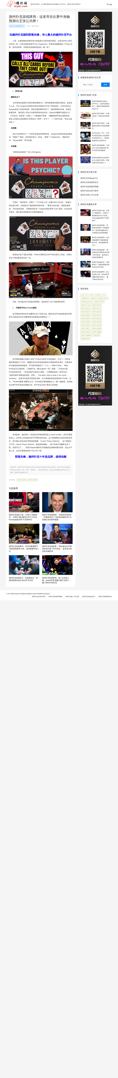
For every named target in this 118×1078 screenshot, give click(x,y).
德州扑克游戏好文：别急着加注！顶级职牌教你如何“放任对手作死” (100, 264)
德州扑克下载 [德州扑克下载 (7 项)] (99, 302)
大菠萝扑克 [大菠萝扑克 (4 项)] (85, 298)
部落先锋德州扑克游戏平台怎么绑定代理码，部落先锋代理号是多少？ (100, 160)
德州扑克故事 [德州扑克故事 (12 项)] (85, 315)
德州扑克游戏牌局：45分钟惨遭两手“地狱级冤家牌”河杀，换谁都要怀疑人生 (24, 548)
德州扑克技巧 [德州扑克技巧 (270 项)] (85, 312)
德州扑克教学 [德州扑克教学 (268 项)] (96, 315)
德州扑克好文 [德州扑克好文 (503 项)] (85, 308)
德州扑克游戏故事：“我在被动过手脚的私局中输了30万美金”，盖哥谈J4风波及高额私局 (57, 548)
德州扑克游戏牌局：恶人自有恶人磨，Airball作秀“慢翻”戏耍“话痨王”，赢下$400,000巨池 (56, 580)
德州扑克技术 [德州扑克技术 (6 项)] (96, 312)
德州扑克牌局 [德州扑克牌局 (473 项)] (85, 325)
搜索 (105, 85)
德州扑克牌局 (32, 480)
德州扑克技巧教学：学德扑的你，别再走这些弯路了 (100, 116)
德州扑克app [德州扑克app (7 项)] (103, 298)
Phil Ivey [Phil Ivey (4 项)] (84, 295)
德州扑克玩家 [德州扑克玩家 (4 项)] (96, 325)
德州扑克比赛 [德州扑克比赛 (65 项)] (96, 318)
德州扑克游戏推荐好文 (17, 26)
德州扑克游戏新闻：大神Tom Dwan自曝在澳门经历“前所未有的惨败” (100, 147)
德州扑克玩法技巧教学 (89, 191)
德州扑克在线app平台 (89, 178)
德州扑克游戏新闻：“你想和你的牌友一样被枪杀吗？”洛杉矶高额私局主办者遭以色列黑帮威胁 (57, 517)
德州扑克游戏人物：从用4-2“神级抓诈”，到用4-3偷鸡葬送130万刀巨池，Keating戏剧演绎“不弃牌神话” (24, 517)
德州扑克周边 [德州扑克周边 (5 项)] (96, 305)
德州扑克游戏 (21, 480)
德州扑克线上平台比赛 (89, 195)
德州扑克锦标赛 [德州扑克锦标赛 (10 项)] (86, 335)
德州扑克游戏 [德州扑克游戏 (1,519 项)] (96, 322)
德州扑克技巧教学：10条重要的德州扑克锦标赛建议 (101, 125)
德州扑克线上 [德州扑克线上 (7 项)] (85, 328)
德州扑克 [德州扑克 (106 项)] (94, 298)
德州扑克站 (35, 26)
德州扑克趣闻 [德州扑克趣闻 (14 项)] (96, 332)
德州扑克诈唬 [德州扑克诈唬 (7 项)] (85, 332)
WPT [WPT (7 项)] (92, 295)
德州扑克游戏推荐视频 (89, 187)
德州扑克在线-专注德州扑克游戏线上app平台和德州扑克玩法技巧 (30, 594)
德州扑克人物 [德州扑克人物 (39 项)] (85, 305)
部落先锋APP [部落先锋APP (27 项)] (85, 339)
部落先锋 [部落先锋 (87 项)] (97, 335)
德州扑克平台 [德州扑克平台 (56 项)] (96, 308)
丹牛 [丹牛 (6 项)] (104, 295)
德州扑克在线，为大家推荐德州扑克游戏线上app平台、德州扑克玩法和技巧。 (56, 4)
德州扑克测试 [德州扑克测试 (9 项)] (85, 322)
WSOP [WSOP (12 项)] (98, 295)
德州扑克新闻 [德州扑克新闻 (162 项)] (85, 318)
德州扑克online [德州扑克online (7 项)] (87, 302)
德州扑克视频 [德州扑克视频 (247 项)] (96, 328)
